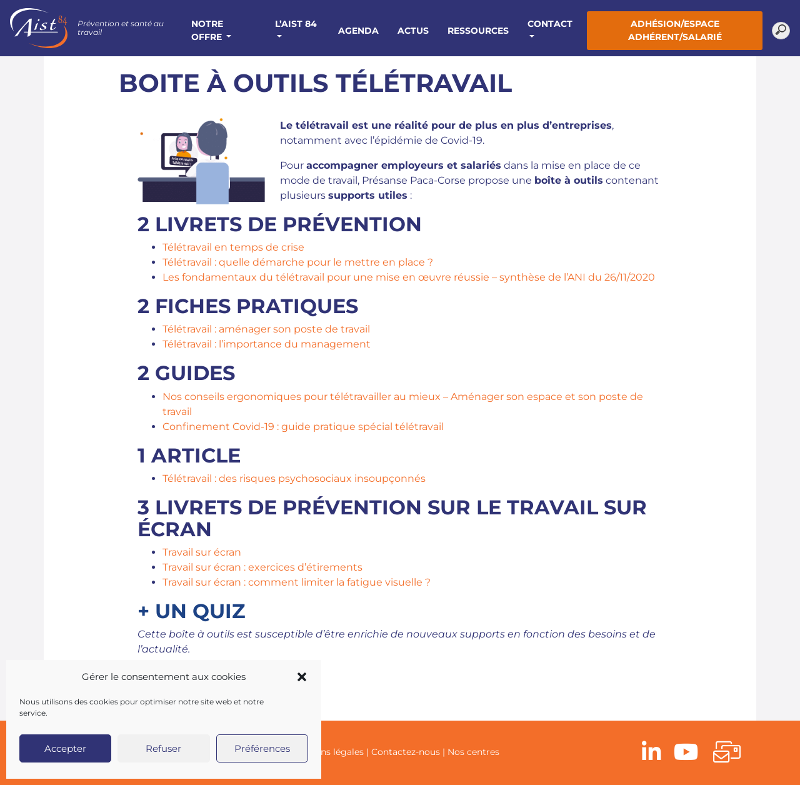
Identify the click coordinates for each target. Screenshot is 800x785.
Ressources (478, 30)
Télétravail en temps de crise (233, 247)
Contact (550, 23)
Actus (413, 30)
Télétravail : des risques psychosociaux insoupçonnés (294, 478)
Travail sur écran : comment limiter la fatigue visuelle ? (296, 582)
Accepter (65, 748)
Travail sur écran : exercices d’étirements (262, 567)
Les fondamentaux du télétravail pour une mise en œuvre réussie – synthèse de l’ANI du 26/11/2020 (408, 277)
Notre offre (207, 30)
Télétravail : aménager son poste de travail (266, 329)
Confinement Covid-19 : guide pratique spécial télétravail (303, 426)
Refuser (163, 748)
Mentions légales (327, 752)
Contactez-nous (405, 752)
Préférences (262, 748)
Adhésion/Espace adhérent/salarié (675, 30)
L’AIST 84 (296, 23)
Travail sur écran (201, 552)
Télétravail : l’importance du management (266, 344)
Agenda (358, 30)
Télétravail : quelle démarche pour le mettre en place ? (297, 262)
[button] (302, 677)
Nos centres (473, 752)
